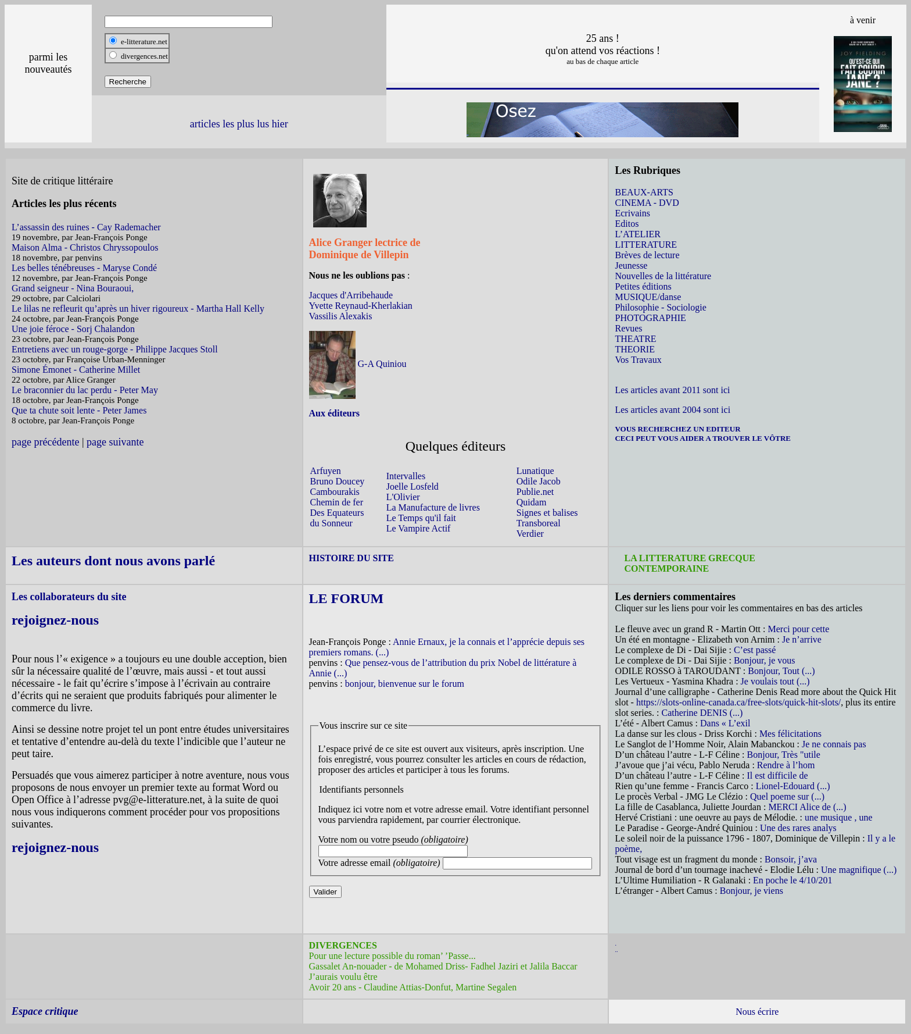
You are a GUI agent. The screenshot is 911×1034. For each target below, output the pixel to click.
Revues (628, 328)
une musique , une (838, 817)
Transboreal (539, 523)
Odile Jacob (539, 481)
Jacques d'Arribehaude (351, 295)
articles (205, 124)
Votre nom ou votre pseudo (393, 839)
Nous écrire (757, 1012)
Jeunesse (631, 265)
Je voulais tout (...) (775, 681)
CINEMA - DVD (647, 203)
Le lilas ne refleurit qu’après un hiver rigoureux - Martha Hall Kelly (138, 308)
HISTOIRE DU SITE (351, 558)
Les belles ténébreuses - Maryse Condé (84, 268)
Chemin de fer (337, 502)
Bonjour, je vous (764, 660)
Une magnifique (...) (858, 870)
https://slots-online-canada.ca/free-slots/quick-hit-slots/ (738, 702)
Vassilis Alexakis (340, 316)
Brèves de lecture (647, 255)
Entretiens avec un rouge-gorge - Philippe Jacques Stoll (115, 349)
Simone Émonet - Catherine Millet (76, 370)
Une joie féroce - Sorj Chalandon (73, 329)
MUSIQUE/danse (648, 297)
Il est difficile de (777, 775)
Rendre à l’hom (786, 765)
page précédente (45, 442)
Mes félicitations (790, 734)
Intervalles (406, 476)
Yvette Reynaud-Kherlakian (361, 306)
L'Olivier (403, 497)
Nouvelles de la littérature (663, 276)
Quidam (532, 502)
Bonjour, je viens (751, 891)
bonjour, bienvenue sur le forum (404, 684)
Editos (627, 224)
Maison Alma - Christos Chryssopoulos (85, 247)
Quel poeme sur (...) (787, 796)
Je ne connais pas (834, 744)
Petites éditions (643, 286)
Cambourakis (335, 492)
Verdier (530, 534)
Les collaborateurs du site (69, 596)
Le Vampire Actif (418, 528)
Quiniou (390, 364)
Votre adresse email (379, 863)
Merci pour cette (799, 629)
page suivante (115, 442)
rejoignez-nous (55, 619)
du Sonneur (331, 523)
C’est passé (755, 650)
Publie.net (535, 492)
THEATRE (635, 339)
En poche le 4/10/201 (792, 880)
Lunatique (535, 471)
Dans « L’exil (725, 723)
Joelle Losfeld (412, 486)
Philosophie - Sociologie (660, 307)
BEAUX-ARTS (644, 192)
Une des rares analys (798, 828)
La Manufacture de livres (433, 507)
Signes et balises (547, 513)
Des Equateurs (337, 513)
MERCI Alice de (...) (807, 807)
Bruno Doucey (337, 481)
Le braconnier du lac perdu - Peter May (85, 390)
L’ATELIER (638, 234)
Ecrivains (632, 213)
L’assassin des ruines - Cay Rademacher (86, 227)
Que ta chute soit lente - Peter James (79, 410)
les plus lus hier (255, 124)
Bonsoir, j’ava (791, 859)
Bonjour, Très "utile (783, 755)
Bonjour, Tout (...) (781, 671)
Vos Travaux (638, 360)
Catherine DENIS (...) (702, 713)
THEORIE (634, 349)
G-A (366, 364)
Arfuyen (325, 471)
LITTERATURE (646, 244)
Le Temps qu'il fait (421, 518)
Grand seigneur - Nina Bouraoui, (73, 288)
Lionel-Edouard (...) (793, 786)
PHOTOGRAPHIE (650, 318)
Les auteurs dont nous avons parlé (113, 560)
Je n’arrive (802, 639)
